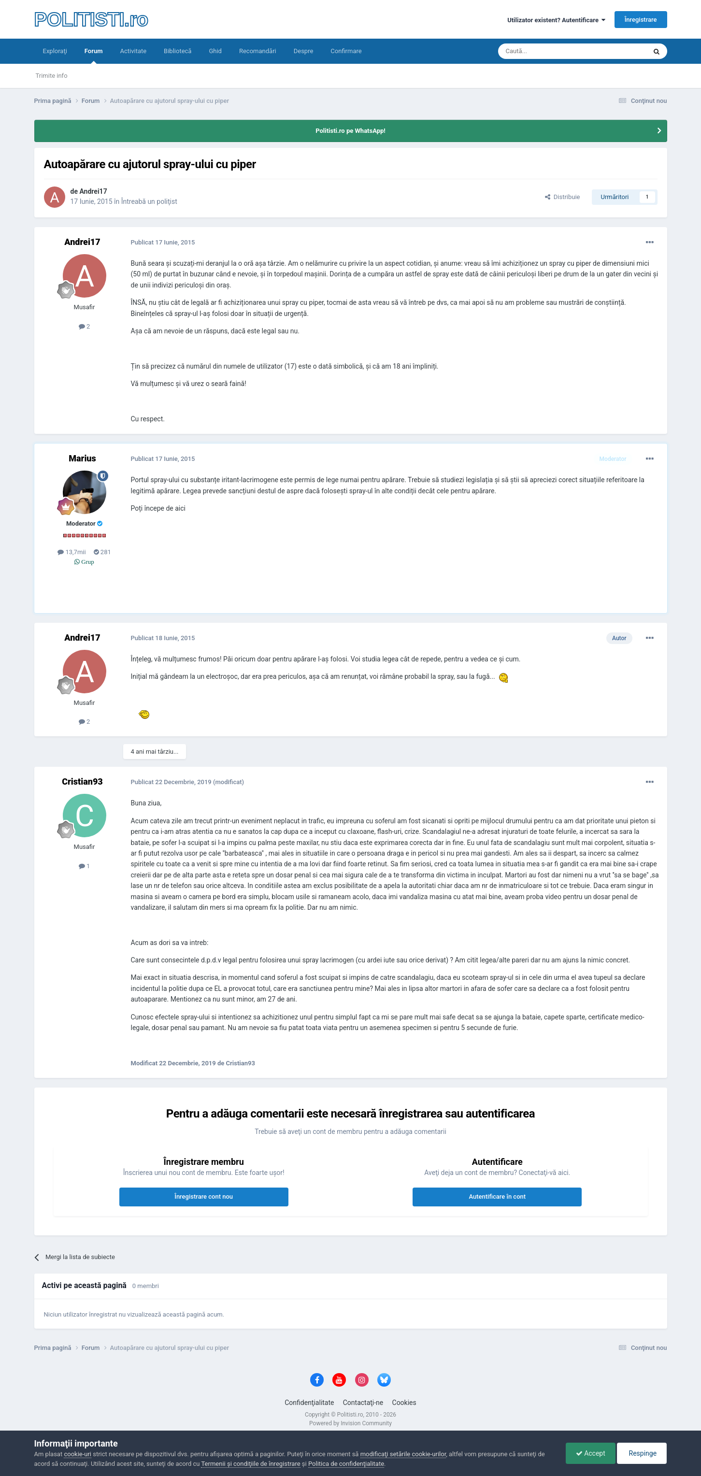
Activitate (133, 51)
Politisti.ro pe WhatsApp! (350, 130)
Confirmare (345, 51)
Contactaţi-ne (363, 1402)
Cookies (404, 1402)
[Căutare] (545, 51)
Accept (590, 1453)
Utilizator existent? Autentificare (556, 20)
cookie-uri (77, 1454)
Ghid (215, 51)
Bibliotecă (177, 51)
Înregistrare (641, 19)
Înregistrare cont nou (203, 1196)
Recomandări (257, 51)
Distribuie (562, 197)
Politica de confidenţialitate (346, 1463)
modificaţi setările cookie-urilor (403, 1454)
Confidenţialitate (309, 1402)
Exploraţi (55, 51)
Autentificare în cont (497, 1196)
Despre (304, 51)
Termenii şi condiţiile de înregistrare (250, 1463)
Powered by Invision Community (350, 1423)
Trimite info (52, 75)
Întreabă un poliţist (149, 201)
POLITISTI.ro (91, 19)
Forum (94, 55)
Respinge (642, 1453)
